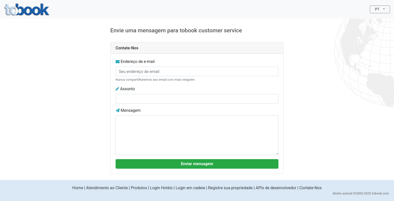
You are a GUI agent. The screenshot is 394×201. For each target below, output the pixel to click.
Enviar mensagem (197, 163)
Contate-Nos (310, 187)
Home (77, 187)
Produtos (139, 187)
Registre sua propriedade (230, 187)
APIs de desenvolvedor (276, 187)
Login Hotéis (161, 187)
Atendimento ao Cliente (107, 187)
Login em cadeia (190, 187)
